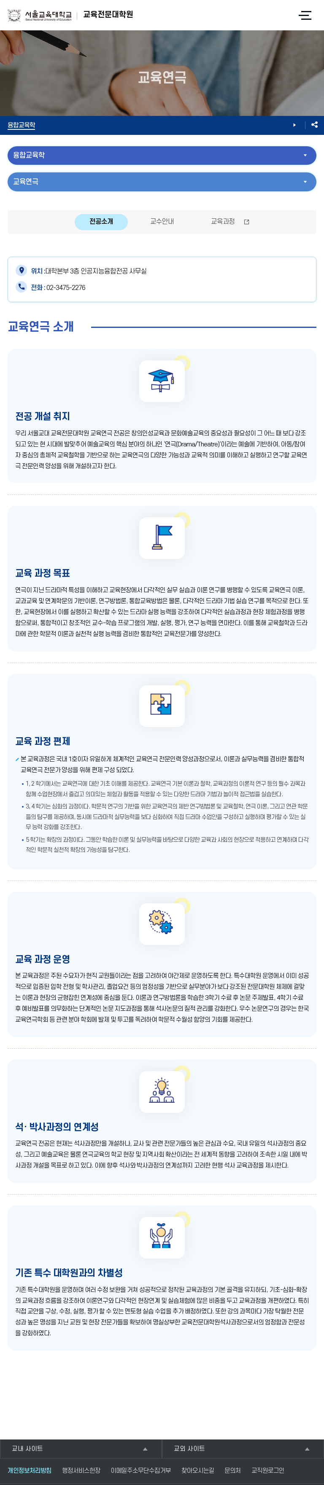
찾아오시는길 (197, 1470)
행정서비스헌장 (81, 1470)
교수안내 (162, 222)
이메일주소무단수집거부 (141, 1470)
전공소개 (101, 222)
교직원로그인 (267, 1470)
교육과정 (223, 222)
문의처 (232, 1470)
